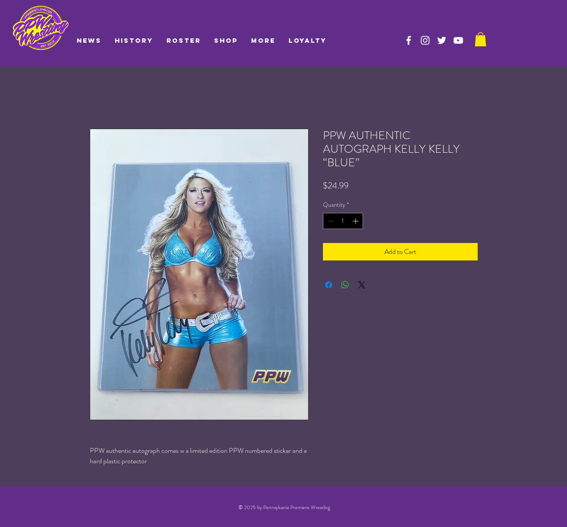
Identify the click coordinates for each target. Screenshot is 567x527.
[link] (480, 39)
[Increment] (356, 221)
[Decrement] (329, 221)
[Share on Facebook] (328, 285)
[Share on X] (361, 285)
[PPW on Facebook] (408, 40)
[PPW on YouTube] (458, 40)
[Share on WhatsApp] (345, 285)
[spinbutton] (343, 221)
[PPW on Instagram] (425, 40)
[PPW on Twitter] (442, 40)
